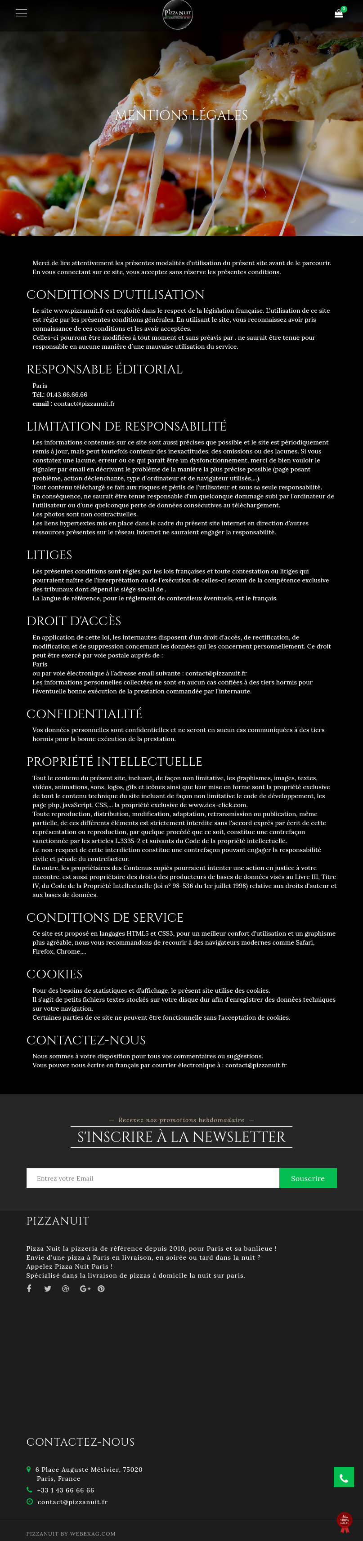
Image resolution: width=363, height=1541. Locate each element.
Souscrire (308, 1178)
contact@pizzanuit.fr (73, 1502)
